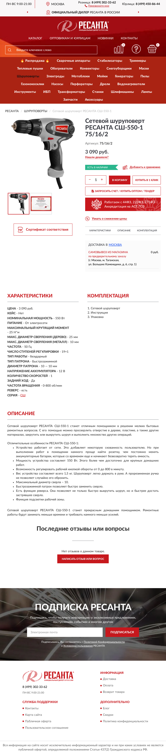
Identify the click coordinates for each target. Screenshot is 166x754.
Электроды (55, 76)
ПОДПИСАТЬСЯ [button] (122, 632)
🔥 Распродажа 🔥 (34, 60)
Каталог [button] (35, 38)
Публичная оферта (38, 721)
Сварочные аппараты (73, 60)
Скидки (108, 714)
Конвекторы (89, 68)
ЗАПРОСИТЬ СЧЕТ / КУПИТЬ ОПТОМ (123, 191)
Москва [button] (115, 244)
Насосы (57, 84)
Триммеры (137, 60)
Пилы (144, 76)
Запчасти (70, 99)
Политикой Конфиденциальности (104, 642)
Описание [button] (124, 230)
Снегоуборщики (119, 68)
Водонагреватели (131, 84)
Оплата (108, 685)
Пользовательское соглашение (46, 727)
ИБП (46, 92)
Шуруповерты (28, 76)
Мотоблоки (81, 76)
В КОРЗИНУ (119, 180)
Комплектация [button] (147, 230)
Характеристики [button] (100, 230)
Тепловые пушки (30, 68)
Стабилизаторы (109, 60)
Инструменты (25, 92)
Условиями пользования (78, 645)
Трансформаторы (71, 92)
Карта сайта (33, 714)
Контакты (129, 38)
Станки (98, 92)
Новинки (105, 38)
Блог (106, 708)
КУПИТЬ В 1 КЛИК (146, 180)
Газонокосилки (32, 84)
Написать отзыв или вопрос (83, 559)
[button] (97, 5)
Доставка (109, 679)
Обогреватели (61, 68)
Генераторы (124, 76)
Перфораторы (81, 84)
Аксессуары (94, 99)
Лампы (146, 92)
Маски (144, 68)
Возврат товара (113, 692)
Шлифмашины (122, 92)
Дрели (105, 84)
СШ (23, 395)
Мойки (102, 76)
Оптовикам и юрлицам (70, 38)
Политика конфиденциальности (125, 721)
